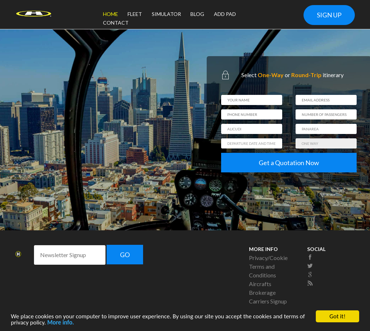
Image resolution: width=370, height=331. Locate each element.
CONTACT (116, 23)
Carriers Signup (268, 301)
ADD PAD (225, 14)
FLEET (135, 14)
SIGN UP (329, 15)
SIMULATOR (166, 14)
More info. (60, 324)
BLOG (197, 14)
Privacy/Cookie (268, 257)
